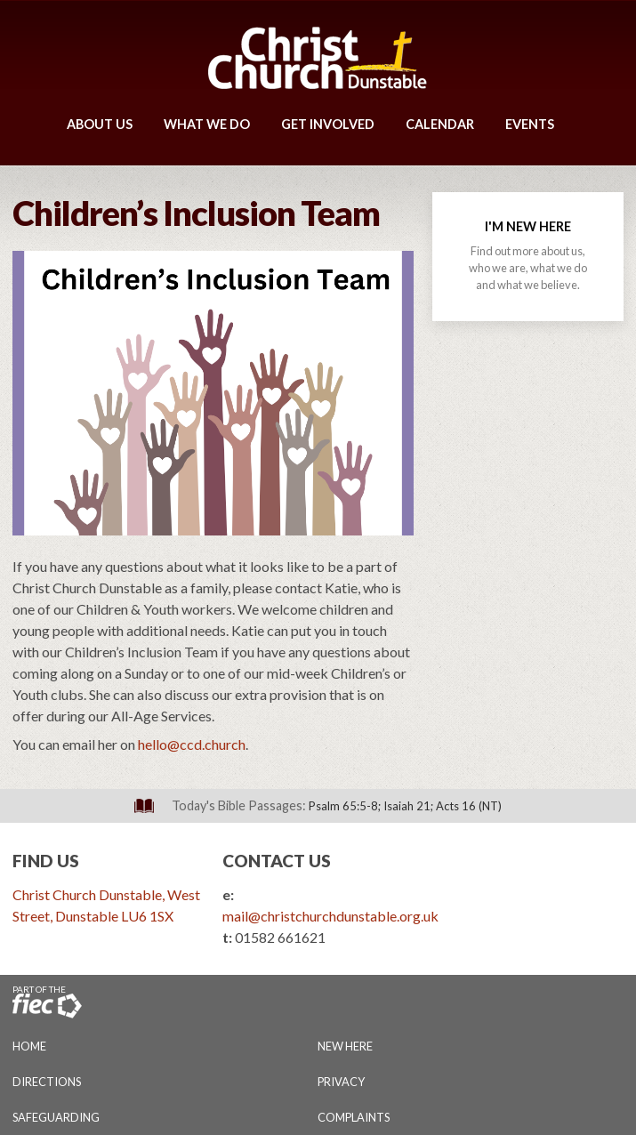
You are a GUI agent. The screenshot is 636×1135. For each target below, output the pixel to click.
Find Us (45, 860)
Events (529, 124)
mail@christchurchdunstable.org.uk (330, 915)
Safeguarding (56, 1117)
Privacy (341, 1082)
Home (29, 1046)
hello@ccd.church (192, 744)
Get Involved (327, 124)
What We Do (207, 124)
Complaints (354, 1117)
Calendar (440, 124)
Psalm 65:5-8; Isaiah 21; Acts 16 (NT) (405, 806)
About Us (100, 124)
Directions (46, 1082)
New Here (345, 1046)
